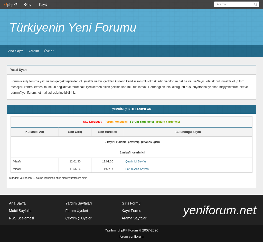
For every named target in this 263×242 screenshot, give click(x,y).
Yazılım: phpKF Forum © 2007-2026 (131, 230)
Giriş (27, 4)
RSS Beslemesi (21, 218)
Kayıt (43, 4)
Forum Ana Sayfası (137, 168)
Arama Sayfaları (134, 218)
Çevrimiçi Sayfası (136, 161)
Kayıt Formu (131, 211)
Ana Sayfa (16, 51)
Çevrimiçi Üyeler (78, 218)
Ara (256, 5)
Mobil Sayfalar (20, 211)
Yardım (34, 51)
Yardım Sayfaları (78, 203)
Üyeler (49, 51)
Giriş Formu (131, 203)
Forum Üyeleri (76, 211)
